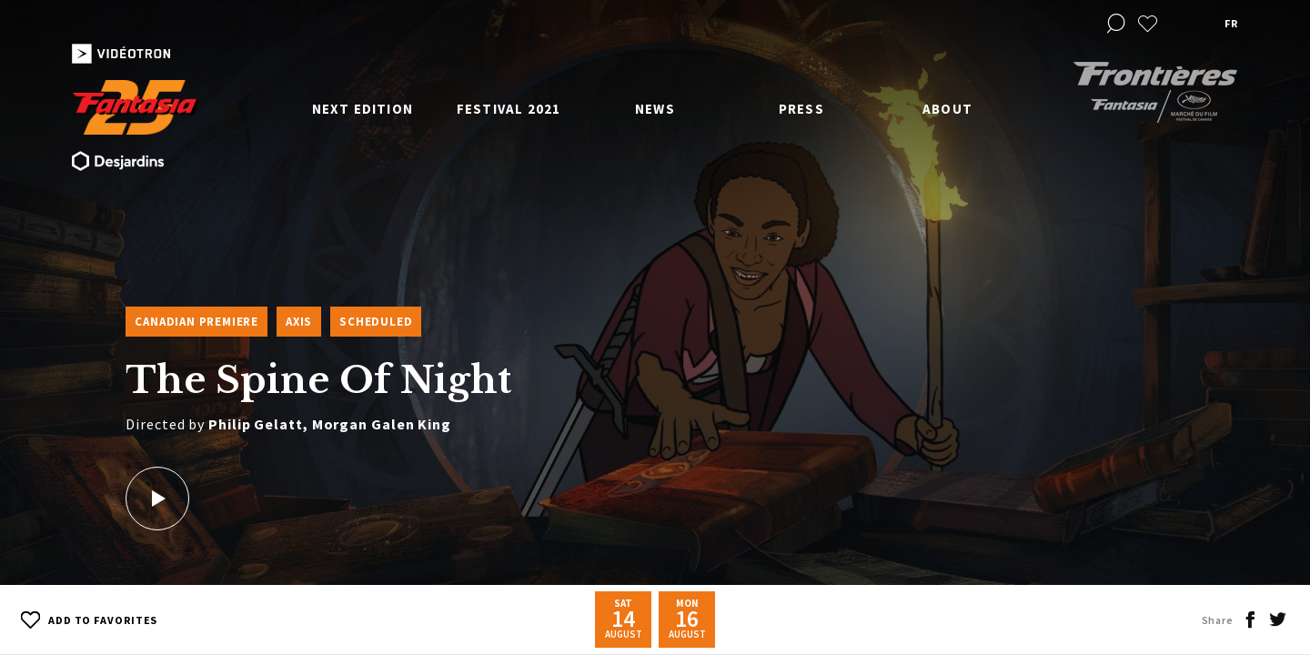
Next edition (362, 108)
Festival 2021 (509, 108)
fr (1230, 23)
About (947, 108)
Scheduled (375, 321)
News (655, 108)
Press (801, 108)
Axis (299, 321)
